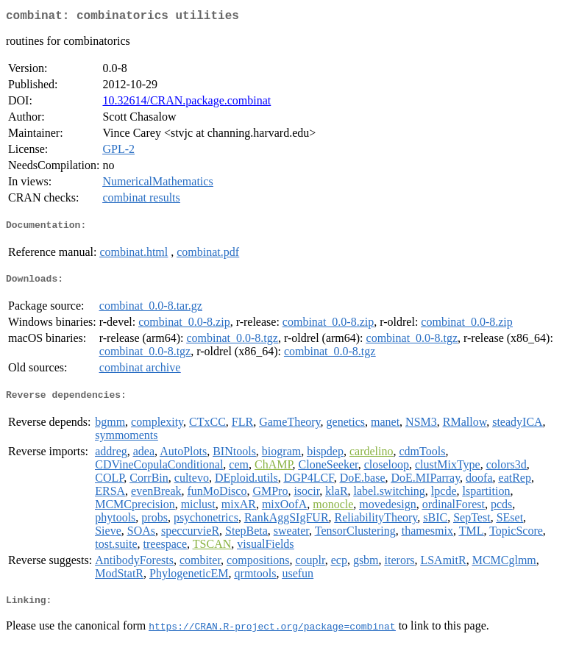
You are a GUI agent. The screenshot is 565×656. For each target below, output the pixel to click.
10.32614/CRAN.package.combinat (186, 103)
